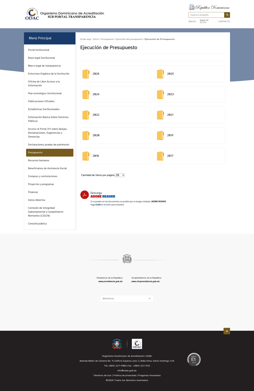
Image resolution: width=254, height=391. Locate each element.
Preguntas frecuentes (149, 375)
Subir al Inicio (227, 331)
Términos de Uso (102, 375)
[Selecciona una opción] (127, 298)
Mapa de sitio (204, 21)
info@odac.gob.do (127, 371)
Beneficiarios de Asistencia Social (47, 168)
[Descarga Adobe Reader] (123, 198)
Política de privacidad (125, 375)
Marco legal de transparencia (44, 65)
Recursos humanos (38, 160)
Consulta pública (37, 223)
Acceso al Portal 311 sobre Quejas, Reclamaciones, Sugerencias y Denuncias (47, 133)
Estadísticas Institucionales (44, 109)
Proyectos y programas (41, 184)
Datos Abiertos (36, 200)
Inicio (192, 22)
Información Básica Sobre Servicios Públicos (48, 119)
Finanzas (33, 192)
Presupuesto (35, 152)
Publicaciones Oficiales (41, 101)
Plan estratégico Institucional (45, 93)
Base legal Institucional (41, 58)
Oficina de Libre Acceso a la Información (44, 83)
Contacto (224, 22)
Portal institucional (38, 50)
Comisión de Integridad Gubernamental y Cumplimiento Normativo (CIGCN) (45, 212)
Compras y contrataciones (42, 176)
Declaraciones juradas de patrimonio (48, 144)
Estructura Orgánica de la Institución (48, 73)
